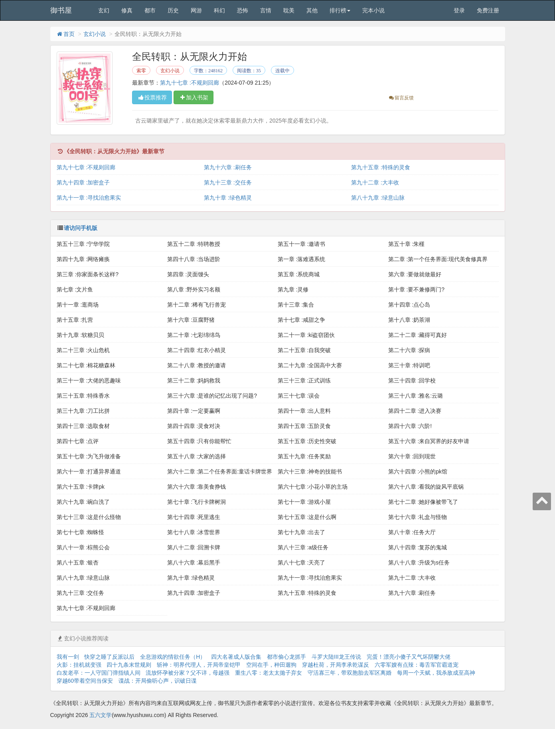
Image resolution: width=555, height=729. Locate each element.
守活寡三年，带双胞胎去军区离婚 (349, 673)
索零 (141, 70)
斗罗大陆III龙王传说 (336, 657)
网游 (196, 10)
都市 (150, 10)
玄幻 (103, 10)
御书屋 (61, 10)
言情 (265, 10)
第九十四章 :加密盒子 (83, 182)
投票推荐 (152, 97)
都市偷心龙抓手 (286, 657)
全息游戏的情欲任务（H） (172, 657)
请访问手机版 (80, 228)
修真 (126, 10)
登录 (459, 10)
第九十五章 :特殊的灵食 (380, 167)
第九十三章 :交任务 (228, 182)
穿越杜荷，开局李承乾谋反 (335, 665)
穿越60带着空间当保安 (85, 680)
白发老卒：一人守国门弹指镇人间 (98, 673)
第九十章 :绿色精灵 (228, 197)
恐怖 (242, 10)
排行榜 (340, 10)
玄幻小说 (94, 34)
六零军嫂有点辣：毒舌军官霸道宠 (416, 665)
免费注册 (488, 10)
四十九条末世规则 (129, 665)
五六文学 (100, 715)
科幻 (219, 10)
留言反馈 (400, 98)
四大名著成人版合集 (236, 657)
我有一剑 (68, 657)
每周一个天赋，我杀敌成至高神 (436, 673)
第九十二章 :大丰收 (375, 182)
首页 (65, 34)
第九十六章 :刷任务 (228, 167)
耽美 (288, 10)
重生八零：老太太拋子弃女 (268, 673)
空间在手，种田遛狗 (271, 665)
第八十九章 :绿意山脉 (378, 197)
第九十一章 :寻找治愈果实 (89, 197)
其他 (312, 10)
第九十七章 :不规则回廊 (189, 82)
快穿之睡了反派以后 (109, 657)
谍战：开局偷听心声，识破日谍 (158, 680)
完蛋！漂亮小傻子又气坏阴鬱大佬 (408, 657)
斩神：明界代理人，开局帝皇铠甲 (199, 665)
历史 (173, 10)
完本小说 (373, 10)
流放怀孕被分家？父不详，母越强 (187, 673)
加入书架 (193, 97)
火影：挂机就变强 (79, 665)
